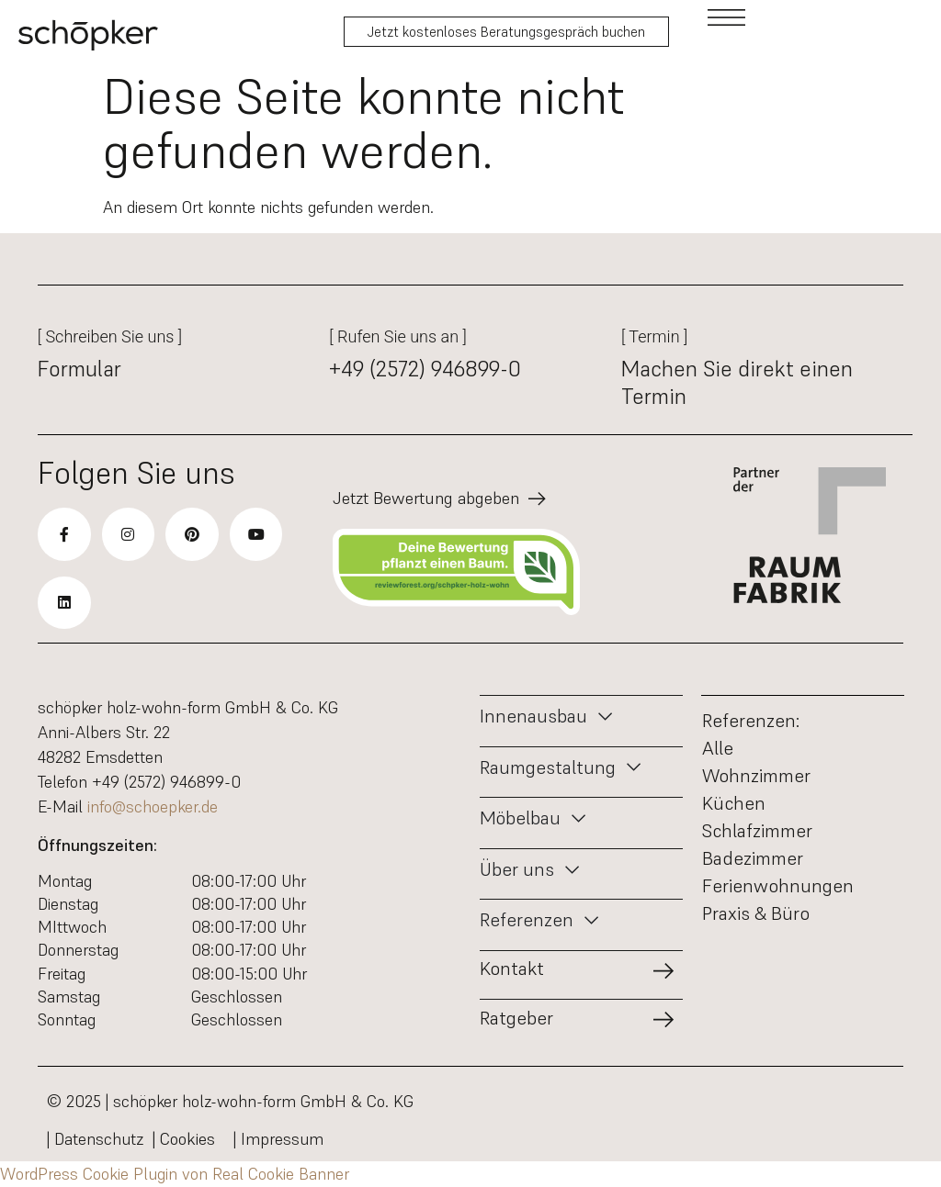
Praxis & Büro (756, 913)
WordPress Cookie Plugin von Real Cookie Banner (174, 1173)
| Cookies (188, 1138)
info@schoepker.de (152, 806)
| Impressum (278, 1138)
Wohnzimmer (756, 776)
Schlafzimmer (757, 831)
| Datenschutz (95, 1138)
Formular (79, 369)
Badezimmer (752, 858)
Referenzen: (750, 721)
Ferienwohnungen (778, 886)
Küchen (733, 803)
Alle (717, 748)
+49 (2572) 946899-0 (425, 369)
